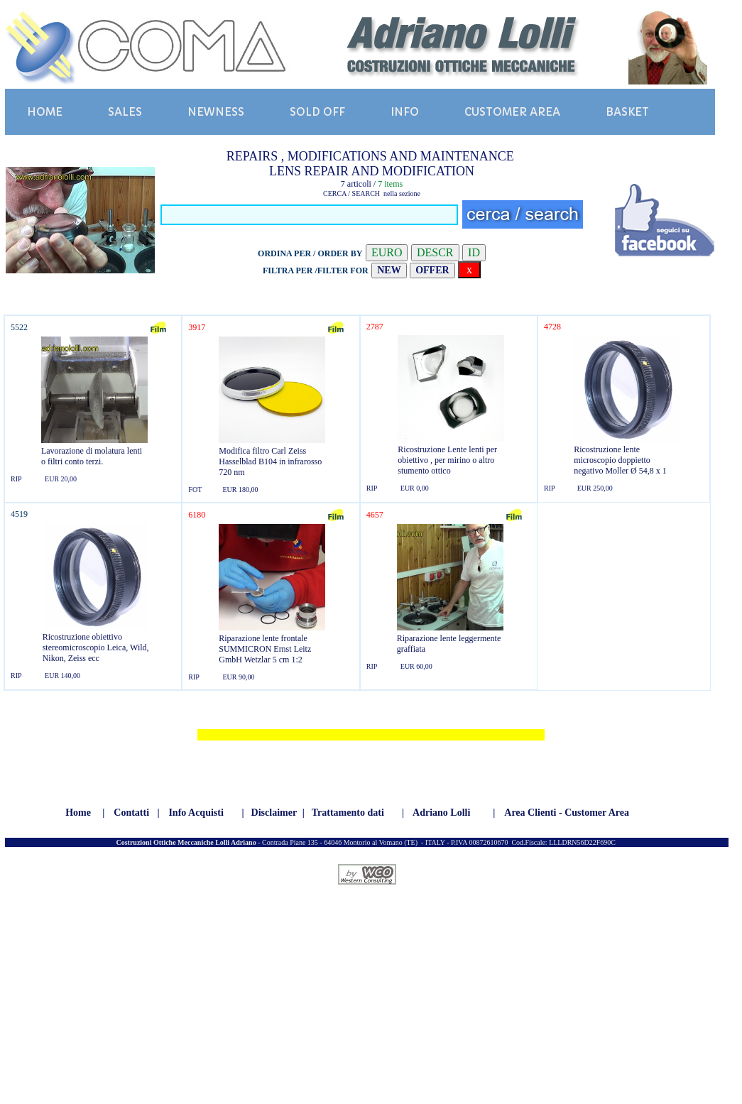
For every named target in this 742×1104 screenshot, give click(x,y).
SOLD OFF (317, 112)
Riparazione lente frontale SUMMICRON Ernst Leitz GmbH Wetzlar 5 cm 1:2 (265, 649)
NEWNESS (215, 112)
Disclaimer (274, 812)
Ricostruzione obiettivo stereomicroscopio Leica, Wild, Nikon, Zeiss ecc (96, 647)
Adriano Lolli (441, 812)
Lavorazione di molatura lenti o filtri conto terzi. (91, 456)
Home (78, 812)
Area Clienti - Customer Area (566, 812)
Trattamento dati (348, 812)
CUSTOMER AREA (512, 112)
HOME (44, 112)
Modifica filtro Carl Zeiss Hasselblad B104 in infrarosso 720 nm (270, 461)
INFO (405, 112)
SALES (125, 112)
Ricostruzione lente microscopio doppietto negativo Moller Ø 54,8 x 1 (620, 460)
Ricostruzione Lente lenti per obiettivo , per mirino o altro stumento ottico (447, 460)
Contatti (131, 812)
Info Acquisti (195, 812)
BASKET (627, 112)
